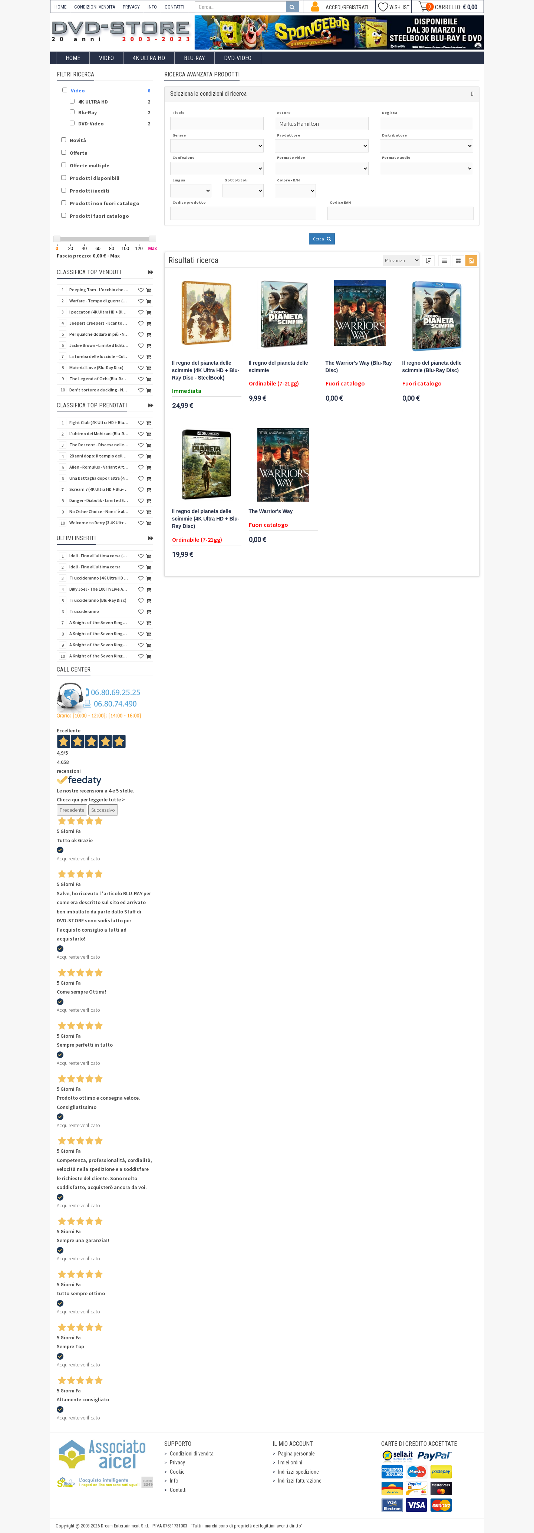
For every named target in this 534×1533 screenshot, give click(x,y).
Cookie (177, 1472)
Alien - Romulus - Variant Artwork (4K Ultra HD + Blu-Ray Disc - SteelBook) (99, 467)
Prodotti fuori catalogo (99, 216)
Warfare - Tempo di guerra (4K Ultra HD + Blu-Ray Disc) (99, 300)
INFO (152, 7)
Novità (78, 140)
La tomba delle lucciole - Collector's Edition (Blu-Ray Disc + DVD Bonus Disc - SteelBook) (99, 356)
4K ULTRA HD (149, 58)
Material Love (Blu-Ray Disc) (96, 367)
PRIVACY (131, 7)
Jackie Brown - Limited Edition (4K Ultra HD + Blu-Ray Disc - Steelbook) (99, 345)
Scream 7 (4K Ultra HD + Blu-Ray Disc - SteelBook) (99, 489)
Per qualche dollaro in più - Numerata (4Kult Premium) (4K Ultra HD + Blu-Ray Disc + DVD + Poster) (99, 334)
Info (174, 1481)
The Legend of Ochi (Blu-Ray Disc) (99, 378)
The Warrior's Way (271, 511)
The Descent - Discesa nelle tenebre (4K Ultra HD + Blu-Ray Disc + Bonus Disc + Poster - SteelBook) (99, 444)
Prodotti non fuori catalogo (104, 203)
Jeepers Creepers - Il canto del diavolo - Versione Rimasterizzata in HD (99, 323)
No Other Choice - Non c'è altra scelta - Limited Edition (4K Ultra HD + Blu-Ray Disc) (99, 511)
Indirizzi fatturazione (300, 1481)
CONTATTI (174, 7)
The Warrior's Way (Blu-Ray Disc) (359, 366)
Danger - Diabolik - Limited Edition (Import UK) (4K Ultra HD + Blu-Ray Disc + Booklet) (99, 500)
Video (106, 58)
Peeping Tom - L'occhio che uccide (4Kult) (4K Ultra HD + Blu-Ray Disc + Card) (99, 289)
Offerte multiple (89, 165)
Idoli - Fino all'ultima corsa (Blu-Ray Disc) (99, 555)
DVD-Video (237, 58)
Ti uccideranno (84, 611)
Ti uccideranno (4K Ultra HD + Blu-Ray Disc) (99, 578)
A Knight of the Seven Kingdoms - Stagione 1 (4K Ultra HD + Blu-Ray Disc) (99, 644)
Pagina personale (296, 1454)
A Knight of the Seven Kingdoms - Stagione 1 (99, 622)
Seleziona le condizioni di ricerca (208, 93)
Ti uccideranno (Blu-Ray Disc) (97, 600)
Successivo (103, 810)
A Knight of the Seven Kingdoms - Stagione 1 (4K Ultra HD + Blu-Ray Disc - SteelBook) (99, 656)
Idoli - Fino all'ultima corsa (95, 566)
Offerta (79, 153)
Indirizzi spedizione (298, 1472)
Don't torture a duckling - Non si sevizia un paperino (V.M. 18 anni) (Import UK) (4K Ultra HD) (99, 390)
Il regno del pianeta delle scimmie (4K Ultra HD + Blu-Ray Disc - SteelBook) (206, 370)
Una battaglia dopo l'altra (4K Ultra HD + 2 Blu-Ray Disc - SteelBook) (99, 478)
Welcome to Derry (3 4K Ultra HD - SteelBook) (99, 522)
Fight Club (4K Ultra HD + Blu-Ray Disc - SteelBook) (99, 422)
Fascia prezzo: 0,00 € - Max (88, 255)
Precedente (72, 810)
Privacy (177, 1462)
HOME (60, 7)
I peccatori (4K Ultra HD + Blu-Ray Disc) (99, 312)
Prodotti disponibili (94, 178)
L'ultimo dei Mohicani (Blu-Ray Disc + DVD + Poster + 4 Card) (99, 433)
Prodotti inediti (89, 190)
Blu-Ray (194, 58)
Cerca (322, 239)
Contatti (178, 1490)
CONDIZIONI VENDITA (94, 7)
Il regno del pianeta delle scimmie (278, 366)
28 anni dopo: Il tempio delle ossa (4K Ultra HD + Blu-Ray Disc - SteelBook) (99, 456)
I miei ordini (290, 1462)
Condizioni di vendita (192, 1454)
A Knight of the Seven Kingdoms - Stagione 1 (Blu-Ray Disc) (99, 633)
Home (73, 58)
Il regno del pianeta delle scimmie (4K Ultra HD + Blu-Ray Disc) (206, 519)
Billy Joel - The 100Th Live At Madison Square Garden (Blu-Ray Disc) (99, 589)
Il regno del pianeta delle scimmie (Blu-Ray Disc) (432, 366)
